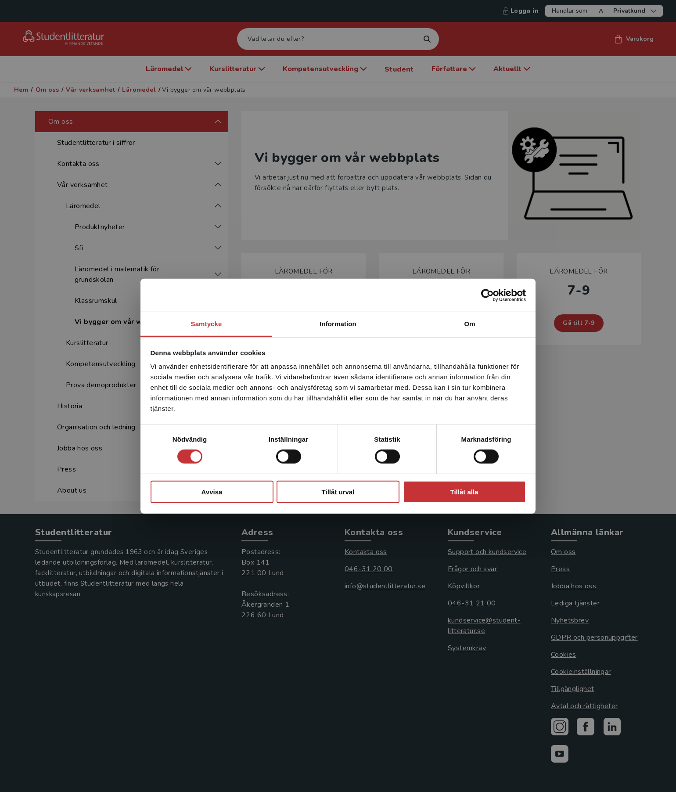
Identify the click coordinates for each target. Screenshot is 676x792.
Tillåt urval (338, 492)
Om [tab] (469, 324)
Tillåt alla (464, 492)
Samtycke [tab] (206, 324)
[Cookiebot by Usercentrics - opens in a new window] (487, 295)
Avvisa (212, 492)
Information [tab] (338, 324)
